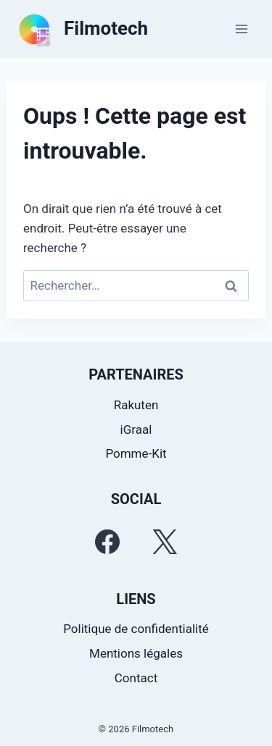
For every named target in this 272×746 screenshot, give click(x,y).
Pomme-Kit (135, 453)
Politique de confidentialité (136, 628)
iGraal (136, 429)
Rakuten (136, 405)
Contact (136, 678)
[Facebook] (107, 541)
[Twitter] (164, 541)
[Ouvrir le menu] (241, 28)
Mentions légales (136, 653)
